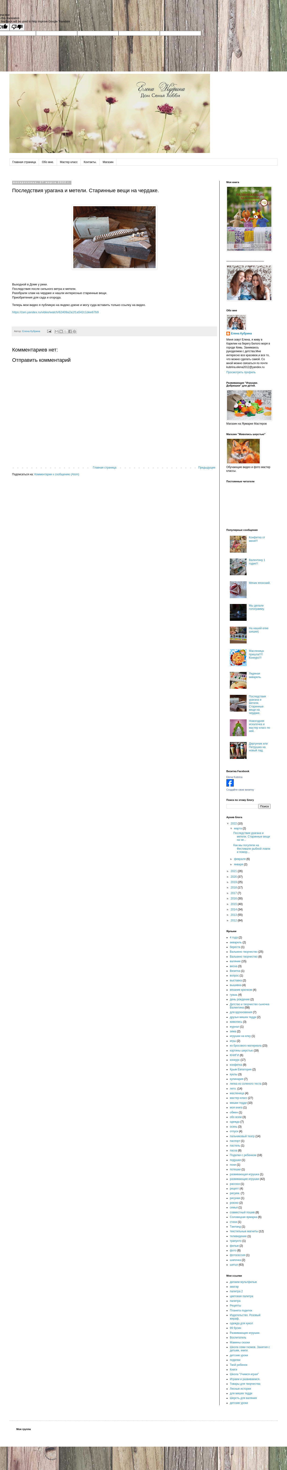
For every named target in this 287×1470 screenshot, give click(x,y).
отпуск (234, 1131)
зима (233, 1031)
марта (238, 828)
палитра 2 (236, 1291)
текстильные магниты (244, 1231)
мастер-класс (238, 1098)
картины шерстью (241, 1050)
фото (233, 1250)
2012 (234, 920)
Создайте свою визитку (240, 789)
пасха (233, 1150)
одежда (235, 1121)
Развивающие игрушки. (245, 1333)
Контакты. (90, 162)
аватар (234, 1286)
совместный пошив (242, 1212)
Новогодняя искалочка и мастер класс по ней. (259, 726)
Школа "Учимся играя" (244, 1374)
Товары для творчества (245, 1383)
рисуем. (235, 1193)
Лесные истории (240, 1388)
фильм (234, 1245)
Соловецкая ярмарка (243, 1217)
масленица (237, 1093)
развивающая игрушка (244, 1174)
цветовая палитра (241, 1296)
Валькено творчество (244, 951)
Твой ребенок (238, 1365)
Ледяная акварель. (255, 675)
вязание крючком (241, 989)
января (239, 864)
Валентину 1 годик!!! (257, 561)
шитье (234, 1264)
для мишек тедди (241, 1393)
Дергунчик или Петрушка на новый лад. (258, 747)
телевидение (238, 1236)
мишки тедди (238, 1102)
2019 (234, 882)
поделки (235, 1360)
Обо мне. (48, 162)
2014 (234, 909)
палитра (235, 1301)
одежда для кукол (241, 1323)
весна (233, 966)
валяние (235, 961)
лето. (233, 1088)
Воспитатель (238, 1337)
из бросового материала (246, 1045)
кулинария (236, 1079)
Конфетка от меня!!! (257, 539)
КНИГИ (234, 1055)
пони (233, 1164)
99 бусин (235, 1328)
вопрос (234, 975)
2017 (234, 893)
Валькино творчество (244, 956)
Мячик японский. (259, 583)
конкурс (235, 1060)
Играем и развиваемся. (245, 1379)
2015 (234, 904)
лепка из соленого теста (245, 1083)
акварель (236, 942)
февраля (240, 859)
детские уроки (239, 1355)
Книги (233, 1369)
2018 (234, 887)
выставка (236, 980)
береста (235, 947)
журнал (234, 1026)
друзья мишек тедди (243, 1017)
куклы (233, 1074)
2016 (234, 898)
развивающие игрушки (244, 1179)
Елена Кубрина (241, 333)
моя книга (236, 1107)
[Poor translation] (17, 27)
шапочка (235, 1260)
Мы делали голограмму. (257, 607)
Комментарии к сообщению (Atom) (56, 474)
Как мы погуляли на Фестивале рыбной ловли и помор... (251, 849)
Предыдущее (206, 467)
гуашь (234, 994)
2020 (234, 876)
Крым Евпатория (241, 1069)
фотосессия (237, 1255)
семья (234, 1207)
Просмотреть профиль (241, 372)
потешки (235, 1169)
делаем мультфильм (243, 1282)
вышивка (236, 985)
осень (233, 1126)
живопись (236, 1021)
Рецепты (235, 1305)
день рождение (240, 999)
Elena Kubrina (234, 777)
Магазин (108, 162)
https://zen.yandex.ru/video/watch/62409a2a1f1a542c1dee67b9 (55, 312)
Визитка (235, 971)
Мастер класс (69, 162)
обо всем (236, 1117)
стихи (233, 1222)
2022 (234, 823)
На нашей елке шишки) (259, 630)
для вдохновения (241, 1012)
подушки (235, 1160)
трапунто (236, 1241)
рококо (234, 1202)
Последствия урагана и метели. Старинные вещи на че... (251, 836)
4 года (234, 937)
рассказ (235, 1184)
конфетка (236, 1064)
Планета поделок (241, 1310)
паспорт (235, 1141)
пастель (235, 1145)
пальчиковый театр (242, 1136)
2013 (234, 914)
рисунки (235, 1198)
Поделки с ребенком (243, 1155)
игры (233, 1041)
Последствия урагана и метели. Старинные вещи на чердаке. (257, 705)
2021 (234, 871)
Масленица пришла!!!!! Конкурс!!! (256, 654)
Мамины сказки (240, 1342)
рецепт (234, 1188)
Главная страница (24, 162)
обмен (234, 1112)
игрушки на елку (240, 1036)
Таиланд (235, 1226)
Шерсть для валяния (243, 1398)
